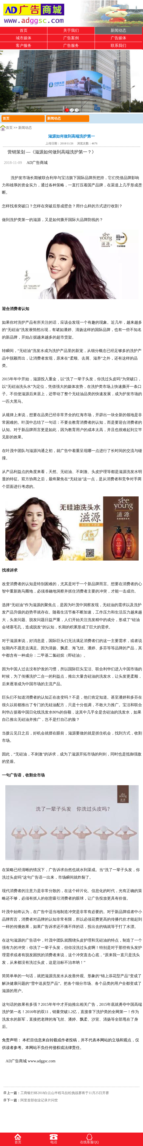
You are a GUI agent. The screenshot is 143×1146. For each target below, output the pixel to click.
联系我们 (118, 45)
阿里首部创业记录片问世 (39, 1100)
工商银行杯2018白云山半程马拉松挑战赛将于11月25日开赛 (64, 1093)
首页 (23, 30)
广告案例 (71, 38)
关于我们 (71, 30)
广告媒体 (118, 38)
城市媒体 (23, 38)
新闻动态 (118, 30)
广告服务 (71, 45)
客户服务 (23, 45)
